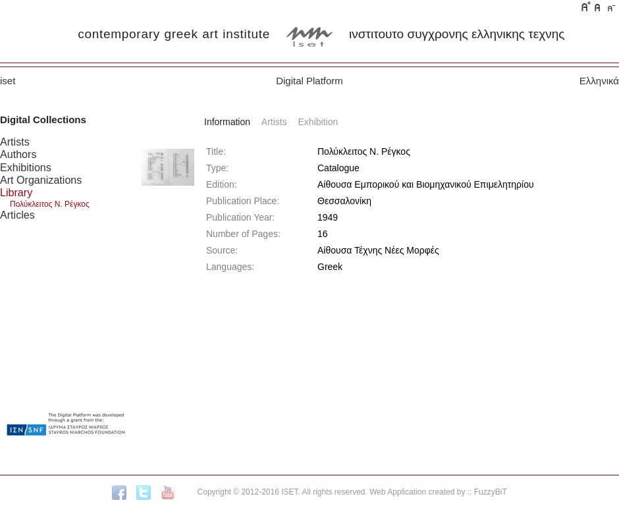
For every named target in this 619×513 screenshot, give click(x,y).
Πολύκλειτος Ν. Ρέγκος (50, 204)
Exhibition (318, 122)
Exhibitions (25, 167)
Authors (18, 154)
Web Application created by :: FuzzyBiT (438, 492)
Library (16, 192)
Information (227, 122)
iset (7, 80)
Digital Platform (309, 80)
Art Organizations (41, 180)
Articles (17, 215)
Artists (15, 142)
